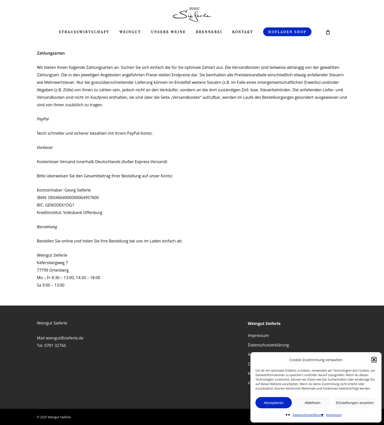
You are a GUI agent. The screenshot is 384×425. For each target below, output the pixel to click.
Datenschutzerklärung (308, 415)
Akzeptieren (273, 403)
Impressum (334, 415)
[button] (374, 359)
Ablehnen (312, 403)
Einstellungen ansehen (355, 403)
